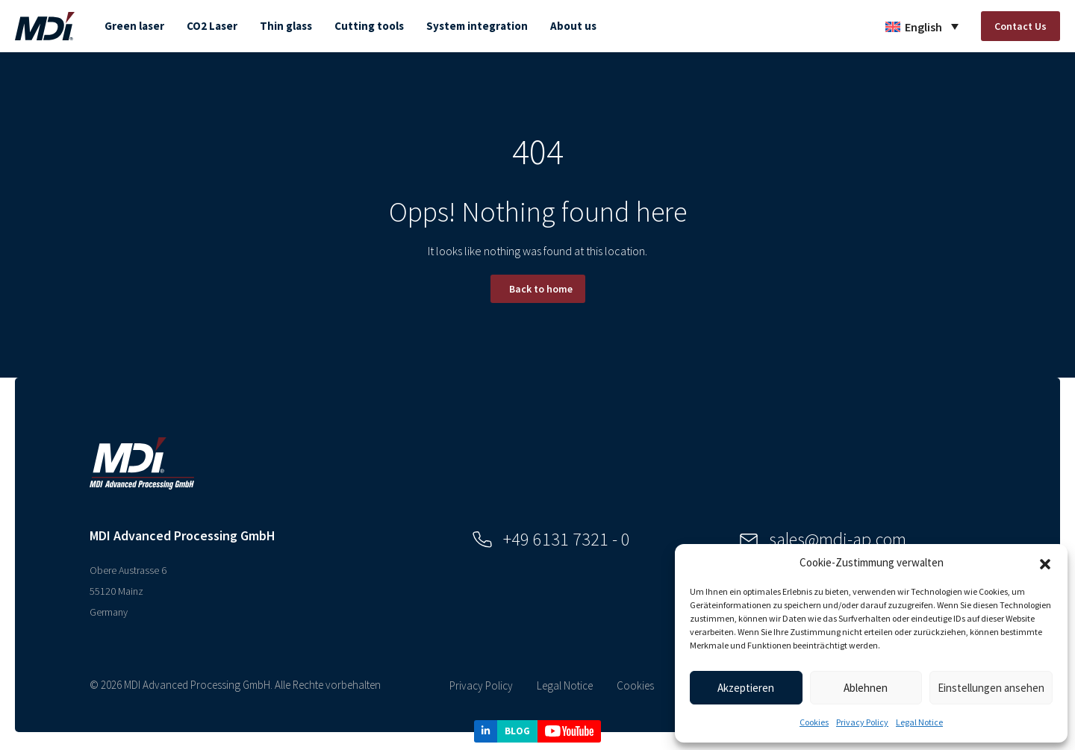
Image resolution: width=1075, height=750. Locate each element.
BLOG (517, 731)
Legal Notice (919, 722)
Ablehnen (866, 688)
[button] (1045, 562)
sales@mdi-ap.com (823, 539)
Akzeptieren (745, 688)
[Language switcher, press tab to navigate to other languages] (922, 26)
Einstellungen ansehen (991, 688)
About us (573, 26)
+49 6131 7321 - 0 (551, 539)
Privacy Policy (862, 722)
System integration (477, 26)
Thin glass (286, 26)
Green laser (134, 26)
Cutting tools (369, 26)
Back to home (541, 289)
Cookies (814, 722)
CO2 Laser (212, 26)
